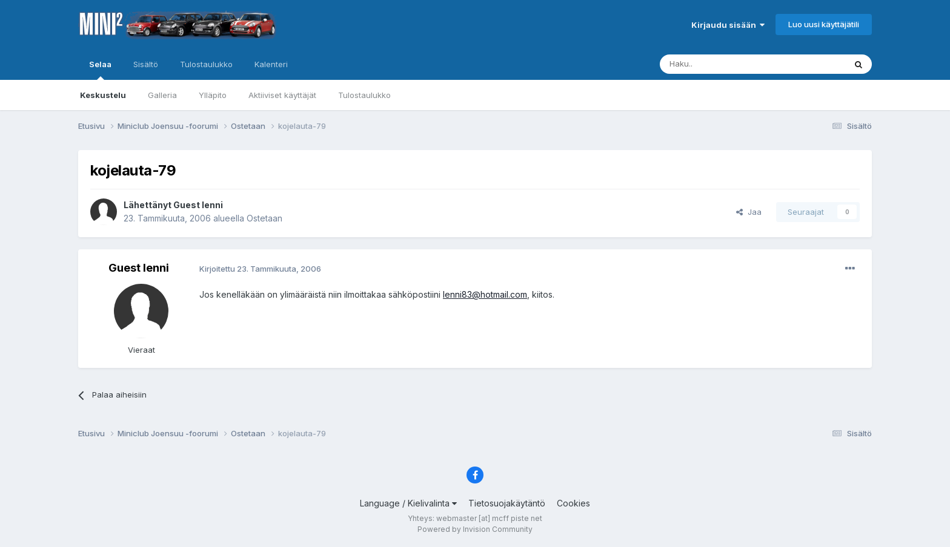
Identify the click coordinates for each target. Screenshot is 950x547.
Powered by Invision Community (475, 529)
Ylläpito (213, 95)
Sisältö (145, 64)
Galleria (162, 95)
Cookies (573, 503)
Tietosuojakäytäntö (506, 503)
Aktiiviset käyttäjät (282, 95)
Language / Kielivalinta (408, 503)
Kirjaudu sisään (728, 25)
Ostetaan (264, 218)
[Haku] (721, 64)
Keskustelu (103, 95)
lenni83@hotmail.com (485, 294)
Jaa (749, 212)
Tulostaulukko (364, 95)
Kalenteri (271, 64)
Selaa (100, 69)
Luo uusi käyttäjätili (823, 24)
